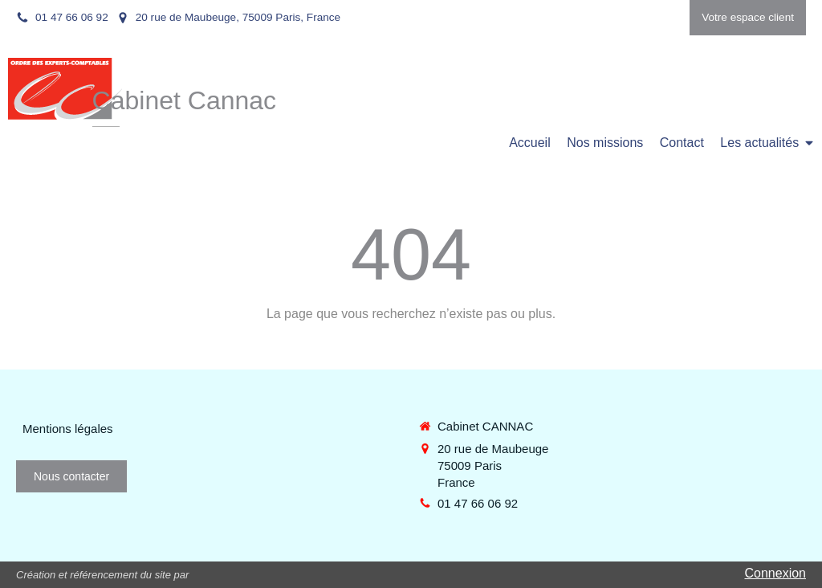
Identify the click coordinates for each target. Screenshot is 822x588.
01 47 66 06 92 (477, 503)
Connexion (776, 573)
